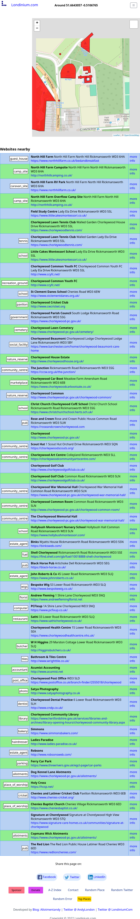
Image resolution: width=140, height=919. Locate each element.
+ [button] (37, 23)
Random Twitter (122, 890)
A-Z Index (54, 890)
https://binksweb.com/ (46, 546)
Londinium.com (19, 4)
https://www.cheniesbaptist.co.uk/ (54, 808)
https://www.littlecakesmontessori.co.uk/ (59, 215)
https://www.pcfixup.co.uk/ (49, 610)
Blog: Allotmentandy (47, 910)
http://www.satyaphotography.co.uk (55, 693)
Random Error (62, 899)
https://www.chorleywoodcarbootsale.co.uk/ (61, 387)
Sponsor (16, 890)
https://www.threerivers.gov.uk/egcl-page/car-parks (66, 765)
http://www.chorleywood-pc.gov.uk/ (55, 437)
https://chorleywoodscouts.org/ (52, 448)
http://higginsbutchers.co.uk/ (51, 650)
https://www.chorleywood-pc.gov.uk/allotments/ (64, 776)
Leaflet (116, 135)
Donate (35, 890)
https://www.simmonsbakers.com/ (54, 733)
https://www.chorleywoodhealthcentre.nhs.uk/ (62, 635)
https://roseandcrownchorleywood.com (58, 427)
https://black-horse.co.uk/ (48, 567)
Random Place (95, 890)
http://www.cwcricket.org (48, 306)
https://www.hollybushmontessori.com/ (58, 535)
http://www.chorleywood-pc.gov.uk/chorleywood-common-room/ (75, 510)
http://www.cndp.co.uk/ (47, 708)
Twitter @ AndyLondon (79, 910)
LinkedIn (96, 877)
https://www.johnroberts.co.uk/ (52, 578)
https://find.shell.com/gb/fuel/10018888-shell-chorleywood (71, 557)
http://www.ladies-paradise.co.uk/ (54, 744)
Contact (73, 890)
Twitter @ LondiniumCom (115, 910)
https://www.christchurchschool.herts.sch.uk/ (62, 412)
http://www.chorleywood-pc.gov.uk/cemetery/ (62, 332)
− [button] (37, 28)
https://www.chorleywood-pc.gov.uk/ (56, 321)
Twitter (72, 877)
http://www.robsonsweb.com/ (51, 755)
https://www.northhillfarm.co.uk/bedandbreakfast (65, 161)
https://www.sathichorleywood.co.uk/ (56, 621)
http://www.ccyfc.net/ (45, 274)
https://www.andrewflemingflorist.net (56, 599)
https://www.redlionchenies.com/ (53, 852)
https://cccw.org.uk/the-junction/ (53, 372)
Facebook (47, 877)
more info (133, 159)
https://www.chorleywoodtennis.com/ (56, 230)
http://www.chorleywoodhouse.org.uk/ (57, 361)
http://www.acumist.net (47, 672)
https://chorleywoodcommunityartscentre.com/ (63, 459)
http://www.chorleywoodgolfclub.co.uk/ (58, 470)
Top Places (84, 899)
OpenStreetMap (131, 135)
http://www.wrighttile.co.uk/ (50, 661)
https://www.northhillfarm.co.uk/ (53, 190)
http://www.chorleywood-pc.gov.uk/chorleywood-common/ (71, 397)
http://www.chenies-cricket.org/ (52, 797)
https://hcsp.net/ (42, 787)
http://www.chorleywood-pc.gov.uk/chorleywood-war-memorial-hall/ (78, 520)
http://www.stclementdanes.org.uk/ (55, 296)
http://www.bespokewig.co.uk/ (52, 589)
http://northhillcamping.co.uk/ (51, 175)
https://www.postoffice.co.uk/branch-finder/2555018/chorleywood (76, 682)
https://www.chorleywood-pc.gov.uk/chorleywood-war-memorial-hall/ (78, 495)
